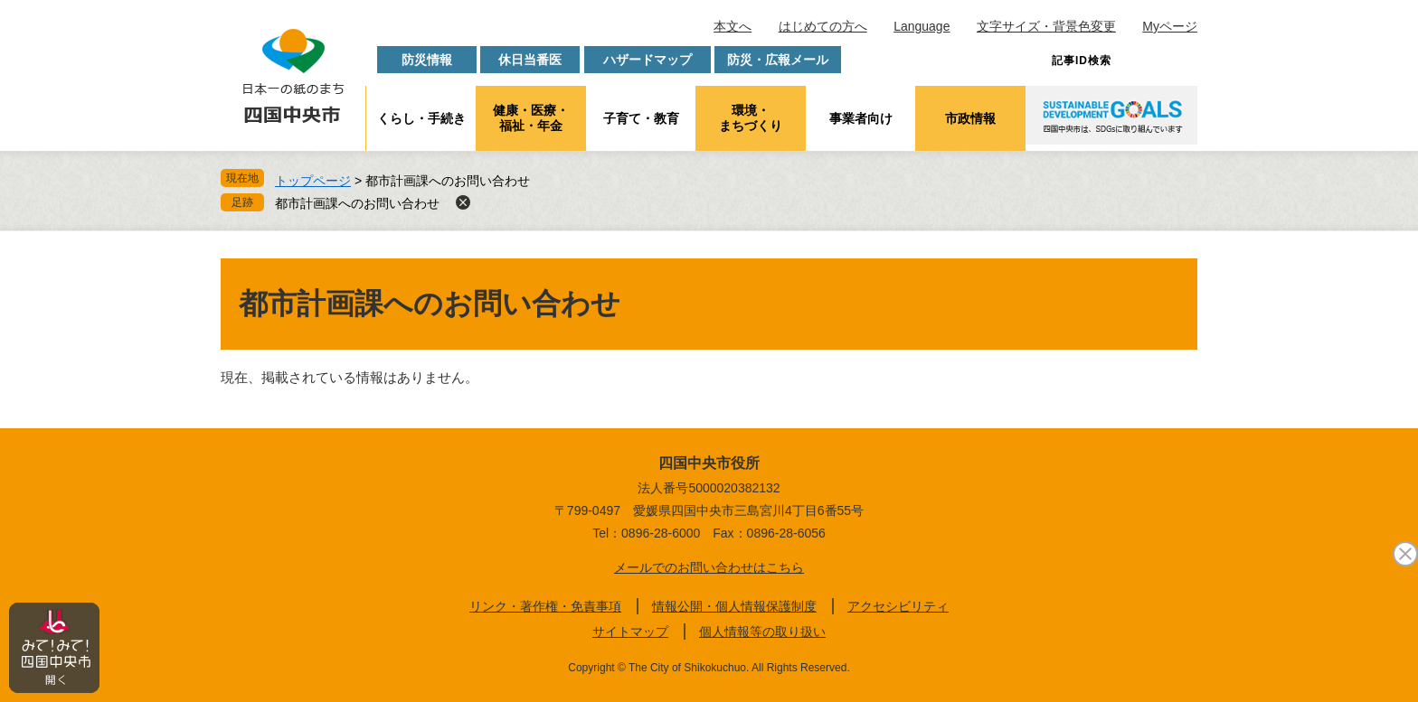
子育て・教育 (641, 118)
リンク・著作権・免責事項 (545, 606)
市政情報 (970, 118)
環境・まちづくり (750, 118)
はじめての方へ (823, 26)
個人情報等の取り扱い (762, 631)
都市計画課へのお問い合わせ (357, 203)
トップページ (313, 180)
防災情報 (427, 59)
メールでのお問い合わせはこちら (709, 567)
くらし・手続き (421, 118)
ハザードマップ (647, 59)
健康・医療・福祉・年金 (531, 118)
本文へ (733, 26)
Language (921, 26)
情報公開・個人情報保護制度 (734, 606)
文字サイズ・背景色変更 (1046, 26)
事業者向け (861, 118)
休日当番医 (530, 59)
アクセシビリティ (898, 606)
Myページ (1169, 26)
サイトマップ (630, 631)
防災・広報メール (777, 59)
